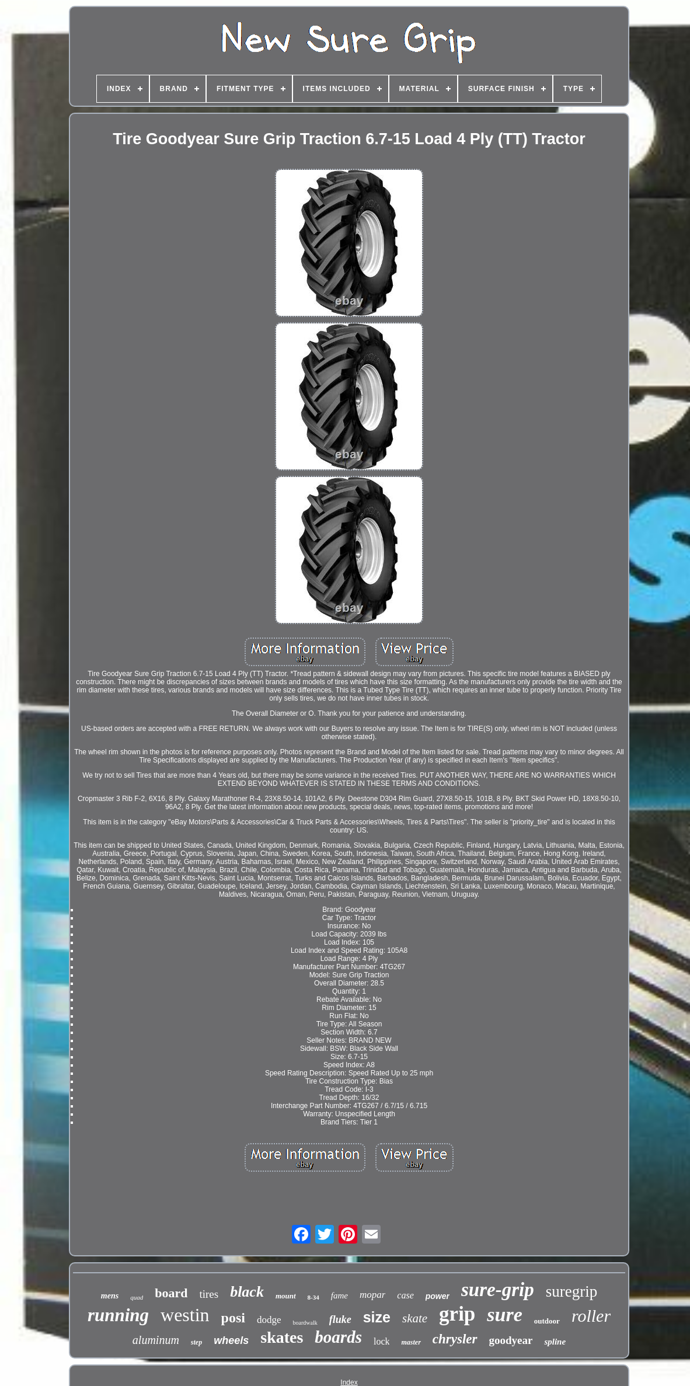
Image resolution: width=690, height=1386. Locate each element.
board (171, 1293)
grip (457, 1314)
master (410, 1342)
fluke (340, 1319)
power (437, 1296)
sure (504, 1314)
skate (414, 1318)
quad (136, 1297)
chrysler (455, 1339)
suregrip (571, 1291)
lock (382, 1341)
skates (281, 1337)
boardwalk (304, 1322)
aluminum (156, 1339)
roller (591, 1315)
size (377, 1317)
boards (338, 1337)
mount (286, 1295)
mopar (372, 1294)
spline (555, 1341)
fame (339, 1295)
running (118, 1315)
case (405, 1295)
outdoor (547, 1321)
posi (233, 1317)
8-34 (313, 1297)
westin (185, 1314)
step (196, 1342)
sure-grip (497, 1289)
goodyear (511, 1340)
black (247, 1291)
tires (208, 1294)
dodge (269, 1319)
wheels (231, 1340)
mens (110, 1295)
